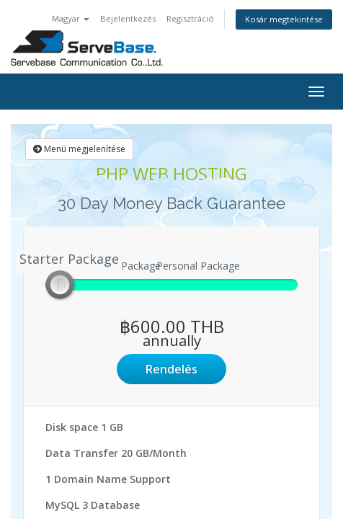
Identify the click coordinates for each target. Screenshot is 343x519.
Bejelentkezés (128, 18)
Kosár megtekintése (284, 19)
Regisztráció (190, 18)
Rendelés (171, 369)
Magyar (70, 18)
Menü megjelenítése (79, 149)
